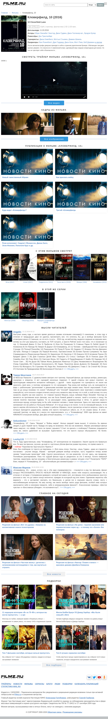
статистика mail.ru (11, 686)
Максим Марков (21, 467)
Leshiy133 (18, 439)
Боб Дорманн (89, 42)
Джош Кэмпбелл (46, 39)
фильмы (28, 684)
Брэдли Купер (90, 33)
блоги (49, 684)
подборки (67, 684)
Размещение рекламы (72, 712)
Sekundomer (20, 421)
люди (57, 684)
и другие (98, 42)
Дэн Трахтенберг (45, 36)
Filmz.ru (17, 694)
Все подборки (54, 665)
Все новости (54, 574)
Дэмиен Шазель (75, 39)
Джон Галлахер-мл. (75, 33)
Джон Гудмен (61, 33)
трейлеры (6, 684)
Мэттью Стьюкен (61, 39)
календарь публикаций (86, 684)
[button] (104, 123)
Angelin (17, 332)
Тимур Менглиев (22, 375)
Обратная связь (54, 712)
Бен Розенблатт (45, 42)
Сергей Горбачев (86, 698)
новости (17, 684)
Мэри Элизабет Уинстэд (45, 33)
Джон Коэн (69, 42)
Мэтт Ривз (78, 42)
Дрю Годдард (58, 42)
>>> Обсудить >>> (71, 369)
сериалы (39, 684)
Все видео (54, 103)
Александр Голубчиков (56, 698)
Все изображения (54, 139)
